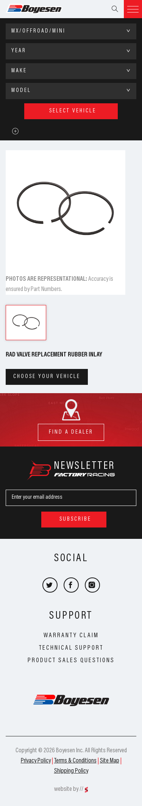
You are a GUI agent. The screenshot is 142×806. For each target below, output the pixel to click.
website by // (68, 789)
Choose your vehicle (46, 377)
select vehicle (72, 111)
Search (115, 9)
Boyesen (43, 9)
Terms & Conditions (75, 761)
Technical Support (71, 648)
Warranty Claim (71, 636)
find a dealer (71, 429)
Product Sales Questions (71, 661)
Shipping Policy (71, 771)
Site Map (109, 761)
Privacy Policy (36, 761)
